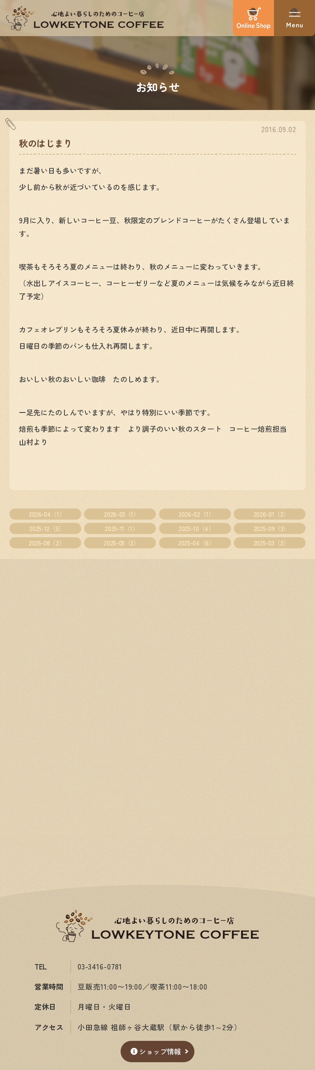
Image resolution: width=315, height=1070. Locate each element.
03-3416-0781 (100, 966)
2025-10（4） (196, 528)
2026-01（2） (271, 513)
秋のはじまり (45, 142)
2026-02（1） (196, 513)
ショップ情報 (155, 1051)
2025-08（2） (47, 543)
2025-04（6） (196, 543)
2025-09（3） (271, 528)
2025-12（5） (46, 528)
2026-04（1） (47, 513)
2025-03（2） (271, 543)
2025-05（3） (121, 543)
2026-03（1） (121, 513)
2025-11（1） (121, 528)
